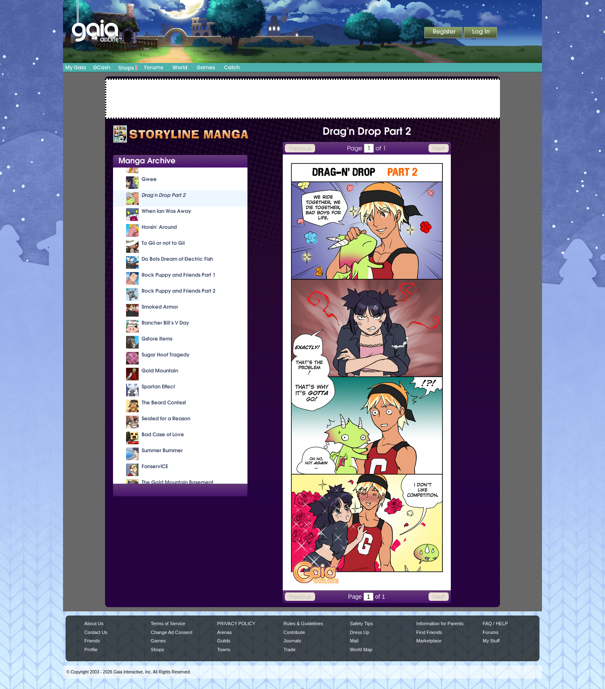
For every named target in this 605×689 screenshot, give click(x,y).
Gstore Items (157, 338)
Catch (232, 67)
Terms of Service (168, 623)
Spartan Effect (158, 386)
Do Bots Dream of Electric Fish (177, 259)
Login (480, 33)
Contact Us (96, 632)
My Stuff (491, 640)
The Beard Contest (164, 402)
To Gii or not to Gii (163, 243)
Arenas (224, 632)
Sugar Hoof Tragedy (165, 354)
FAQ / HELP (495, 623)
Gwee (149, 179)
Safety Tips (361, 623)
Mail (354, 640)
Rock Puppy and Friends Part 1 (179, 275)
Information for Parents (439, 623)
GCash (101, 67)
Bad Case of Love (163, 434)
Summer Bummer (162, 450)
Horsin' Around (159, 227)
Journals (292, 640)
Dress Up (359, 632)
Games (206, 67)
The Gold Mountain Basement (177, 482)
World (179, 67)
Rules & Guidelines (303, 623)
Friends (92, 640)
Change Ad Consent (171, 632)
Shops (127, 67)
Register (444, 33)
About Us (93, 623)
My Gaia (75, 67)
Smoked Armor (160, 307)
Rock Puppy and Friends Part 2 (179, 291)
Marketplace (429, 640)
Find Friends (429, 632)
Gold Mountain (160, 370)
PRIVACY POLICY (236, 623)
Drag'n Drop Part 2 (164, 195)
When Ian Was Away (166, 211)
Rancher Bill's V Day (165, 323)
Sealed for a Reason (166, 418)
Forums (153, 67)
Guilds (223, 640)
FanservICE (155, 466)
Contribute (294, 632)
